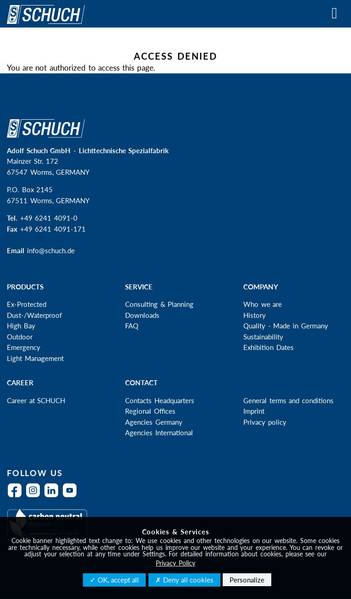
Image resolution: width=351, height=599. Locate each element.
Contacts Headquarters (159, 400)
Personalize (247, 580)
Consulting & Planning (159, 304)
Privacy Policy (175, 563)
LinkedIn (53, 496)
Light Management (35, 358)
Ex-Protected (26, 304)
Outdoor (20, 337)
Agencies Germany (153, 422)
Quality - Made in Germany (285, 326)
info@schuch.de (51, 250)
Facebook (17, 496)
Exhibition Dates (268, 347)
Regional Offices (150, 411)
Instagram (35, 496)
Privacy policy (264, 422)
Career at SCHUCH (36, 400)
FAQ (131, 326)
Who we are (262, 304)
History (254, 315)
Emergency (23, 347)
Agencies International (159, 432)
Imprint (253, 411)
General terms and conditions (288, 400)
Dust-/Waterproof (34, 315)
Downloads (142, 315)
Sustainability (263, 337)
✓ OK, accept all (114, 580)
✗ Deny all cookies (184, 580)
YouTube (72, 496)
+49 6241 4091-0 (48, 218)
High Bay (21, 326)
